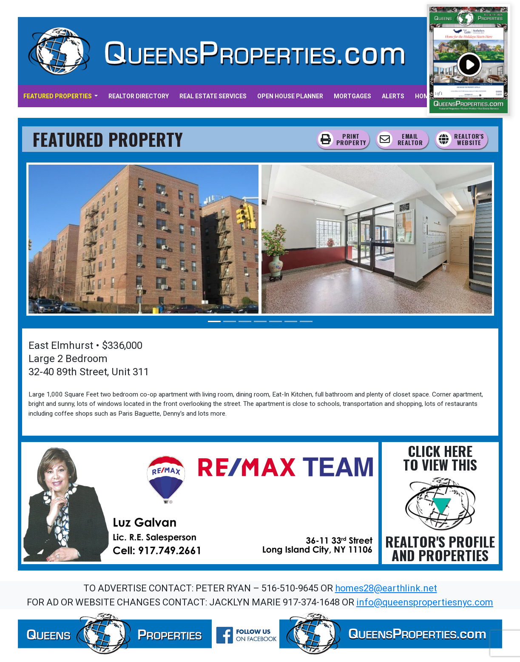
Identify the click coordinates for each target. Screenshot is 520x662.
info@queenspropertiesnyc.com (424, 602)
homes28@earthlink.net (386, 588)
